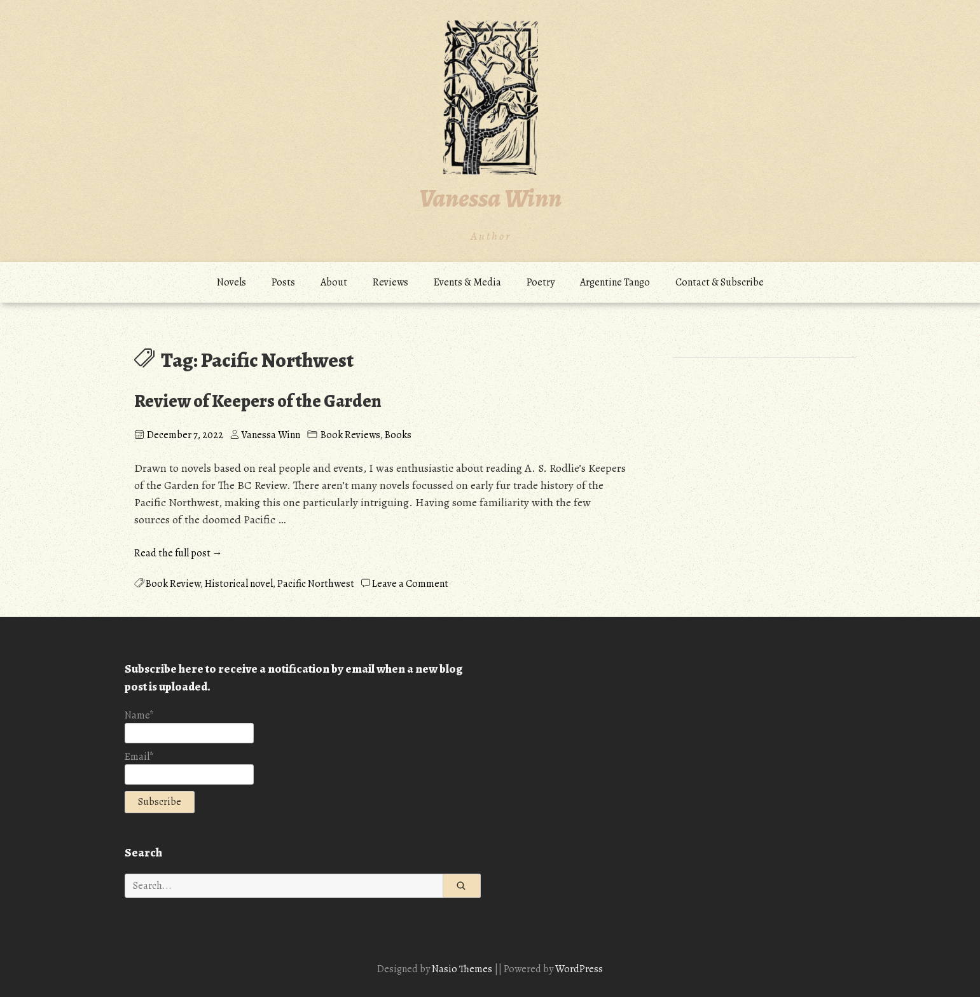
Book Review (173, 584)
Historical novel (239, 584)
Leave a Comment (410, 584)
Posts (283, 282)
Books (398, 435)
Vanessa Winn (490, 198)
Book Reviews (350, 435)
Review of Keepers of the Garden (258, 401)
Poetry (541, 282)
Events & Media (467, 282)
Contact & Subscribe (719, 282)
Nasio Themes (463, 969)
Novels (231, 282)
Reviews (390, 282)
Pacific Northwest (315, 584)
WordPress (579, 969)
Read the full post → (178, 553)
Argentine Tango (615, 282)
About (334, 282)
